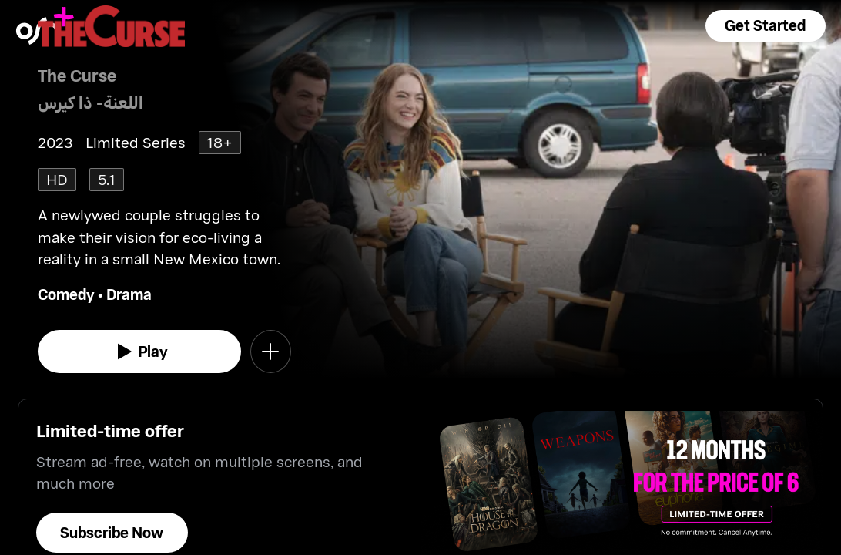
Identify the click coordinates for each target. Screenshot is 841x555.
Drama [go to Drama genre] (129, 294)
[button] (765, 26)
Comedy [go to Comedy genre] (66, 294)
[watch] (140, 351)
